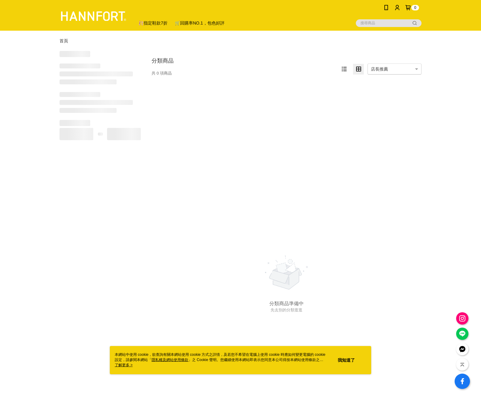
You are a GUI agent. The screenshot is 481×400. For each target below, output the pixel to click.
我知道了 (346, 360)
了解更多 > (124, 365)
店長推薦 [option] (379, 69)
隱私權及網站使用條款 (170, 360)
